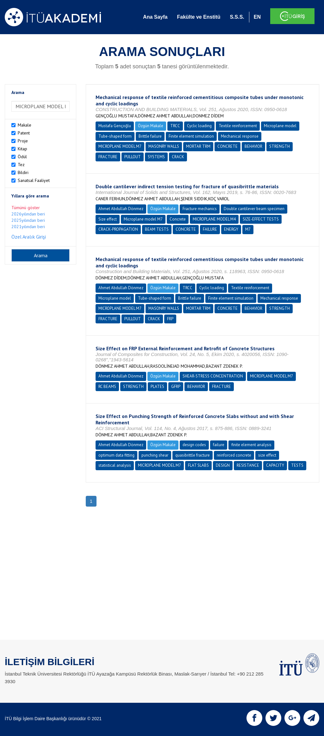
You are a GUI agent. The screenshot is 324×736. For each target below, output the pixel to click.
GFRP (175, 386)
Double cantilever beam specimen (254, 208)
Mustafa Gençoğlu (114, 125)
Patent (24, 133)
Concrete (178, 219)
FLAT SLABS (198, 465)
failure (218, 444)
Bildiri (23, 172)
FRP (170, 318)
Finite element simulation (191, 136)
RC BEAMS (107, 386)
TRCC (175, 125)
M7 (248, 229)
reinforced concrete (234, 455)
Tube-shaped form (115, 136)
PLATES (157, 386)
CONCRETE (227, 146)
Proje (23, 141)
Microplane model (280, 125)
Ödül (22, 156)
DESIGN (223, 465)
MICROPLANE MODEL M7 (119, 146)
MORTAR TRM (198, 146)
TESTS (297, 465)
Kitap (22, 149)
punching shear (154, 455)
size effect (267, 455)
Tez (21, 164)
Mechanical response (240, 136)
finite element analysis (251, 444)
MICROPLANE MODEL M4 (214, 219)
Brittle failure (150, 136)
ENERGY (231, 229)
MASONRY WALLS (163, 146)
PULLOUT (132, 156)
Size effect (107, 219)
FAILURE (210, 229)
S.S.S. (237, 17)
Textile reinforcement (238, 125)
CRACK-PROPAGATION (118, 229)
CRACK (178, 156)
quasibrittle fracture (192, 455)
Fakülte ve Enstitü (198, 17)
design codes (194, 444)
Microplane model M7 (143, 219)
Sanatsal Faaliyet (34, 180)
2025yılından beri (28, 220)
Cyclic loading (199, 125)
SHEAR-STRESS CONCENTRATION (213, 376)
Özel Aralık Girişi (28, 237)
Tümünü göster (25, 207)
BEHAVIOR (253, 146)
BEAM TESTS (157, 229)
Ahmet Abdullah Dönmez (120, 208)
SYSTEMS (156, 156)
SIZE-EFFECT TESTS (261, 219)
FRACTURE (107, 156)
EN (257, 17)
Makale (24, 125)
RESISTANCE (248, 465)
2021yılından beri (28, 226)
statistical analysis (114, 465)
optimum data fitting (116, 455)
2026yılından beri (28, 214)
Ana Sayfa (155, 17)
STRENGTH (279, 146)
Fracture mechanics (200, 208)
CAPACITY (275, 465)
